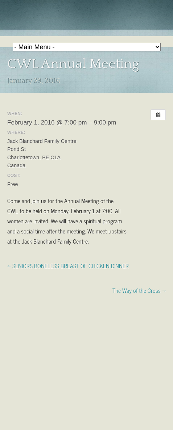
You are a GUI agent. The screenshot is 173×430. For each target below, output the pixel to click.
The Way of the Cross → (139, 290)
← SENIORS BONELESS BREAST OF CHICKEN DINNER (68, 265)
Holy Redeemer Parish (86, 16)
